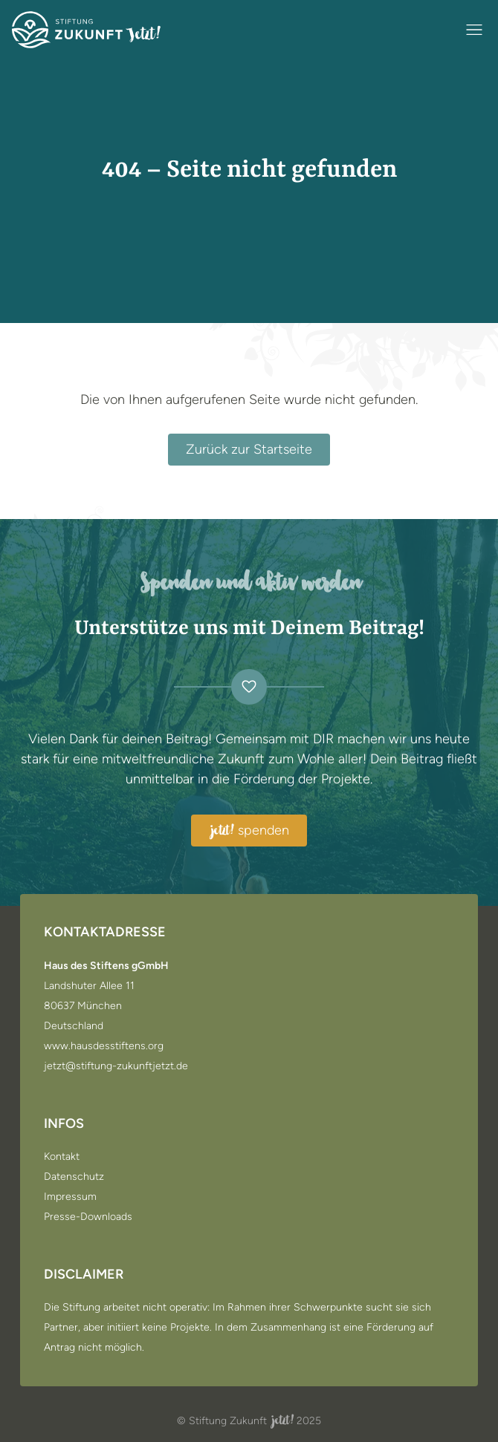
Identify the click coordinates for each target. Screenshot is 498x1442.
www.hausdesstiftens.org (104, 1046)
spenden (249, 831)
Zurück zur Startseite (249, 449)
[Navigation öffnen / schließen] (474, 30)
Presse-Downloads (88, 1217)
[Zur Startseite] (86, 29)
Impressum (70, 1197)
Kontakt (62, 1157)
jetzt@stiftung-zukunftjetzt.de (116, 1066)
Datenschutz (74, 1177)
